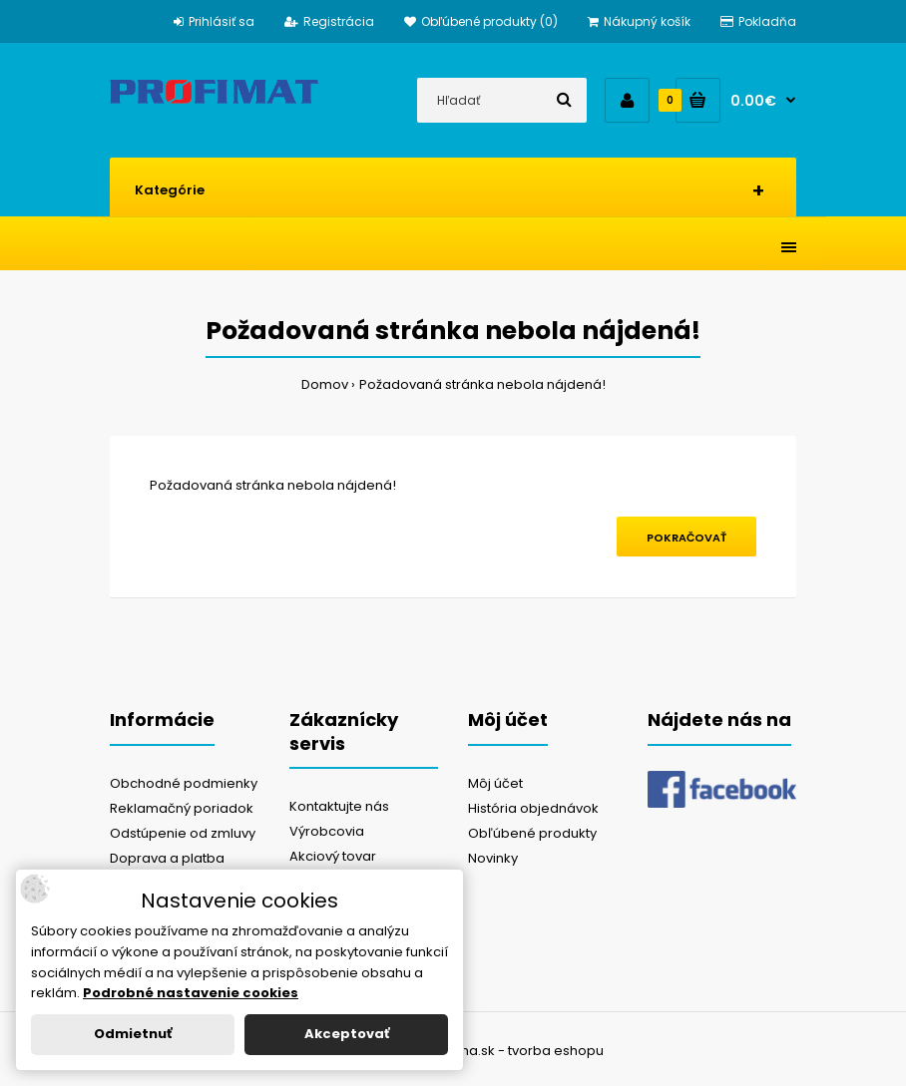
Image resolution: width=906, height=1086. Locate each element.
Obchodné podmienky (183, 783)
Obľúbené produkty (532, 833)
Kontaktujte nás (339, 806)
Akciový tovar (332, 856)
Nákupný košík (639, 21)
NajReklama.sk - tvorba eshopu (501, 1050)
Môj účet (495, 783)
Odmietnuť (133, 1033)
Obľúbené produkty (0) (481, 21)
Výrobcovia (326, 831)
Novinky (493, 858)
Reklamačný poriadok (181, 808)
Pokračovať (686, 537)
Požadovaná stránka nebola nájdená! (482, 384)
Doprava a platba (167, 858)
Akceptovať (346, 1033)
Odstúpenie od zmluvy (182, 833)
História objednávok (533, 808)
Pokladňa (758, 21)
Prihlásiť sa (214, 21)
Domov (324, 384)
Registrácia (329, 21)
